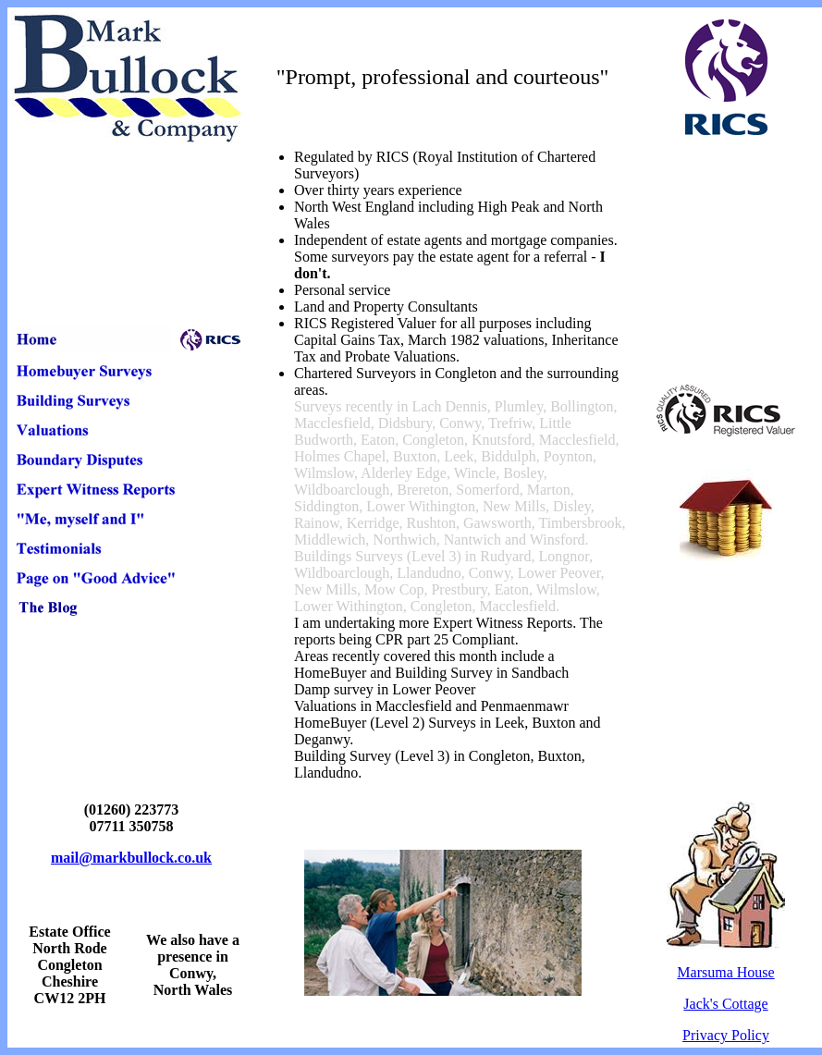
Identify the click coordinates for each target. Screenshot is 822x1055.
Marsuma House (725, 972)
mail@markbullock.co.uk (131, 857)
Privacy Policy (725, 1035)
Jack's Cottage (725, 1004)
